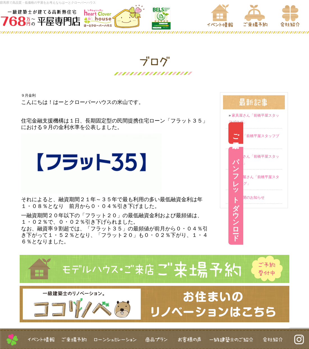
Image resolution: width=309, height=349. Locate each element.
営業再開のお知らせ (248, 197)
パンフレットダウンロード (301, 196)
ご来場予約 (301, 133)
